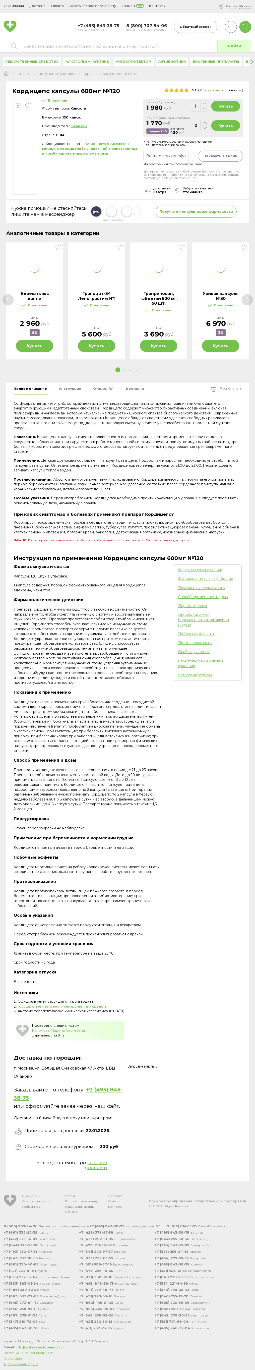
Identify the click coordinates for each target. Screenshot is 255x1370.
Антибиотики (172, 61)
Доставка (115, 1196)
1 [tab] (118, 370)
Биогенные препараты (216, 61)
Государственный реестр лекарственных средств (62, 1006)
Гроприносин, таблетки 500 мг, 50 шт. (159, 298)
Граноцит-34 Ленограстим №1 (97, 296)
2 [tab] (124, 370)
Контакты (115, 1206)
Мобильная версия (22, 1364)
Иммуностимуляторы (56, 74)
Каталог (23, 74)
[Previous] (8, 299)
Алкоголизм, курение (87, 61)
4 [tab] (137, 370)
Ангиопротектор (133, 61)
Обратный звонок (195, 27)
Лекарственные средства (32, 61)
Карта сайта (13, 1358)
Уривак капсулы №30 (221, 296)
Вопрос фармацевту (81, 1201)
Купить (225, 106)
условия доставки (96, 1165)
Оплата (57, 6)
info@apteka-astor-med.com (39, 1347)
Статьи (70, 1196)
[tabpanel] (34, 300)
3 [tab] (130, 370)
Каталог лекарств (36, 1201)
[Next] (247, 299)
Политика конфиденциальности (29, 1353)
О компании (31, 1196)
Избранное (31, 1206)
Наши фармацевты (79, 1206)
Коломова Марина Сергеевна (58, 1030)
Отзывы (71, 1212)
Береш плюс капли (35, 296)
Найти (234, 46)
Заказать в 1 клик (220, 156)
